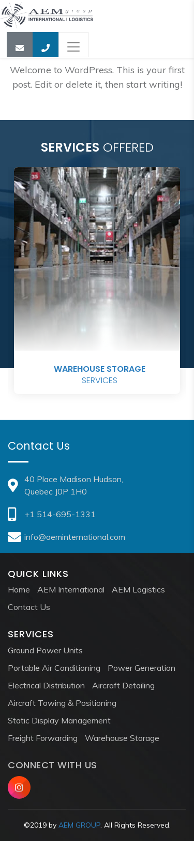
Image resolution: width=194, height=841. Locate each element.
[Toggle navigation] (73, 44)
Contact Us (29, 607)
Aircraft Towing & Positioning (62, 703)
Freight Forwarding (43, 738)
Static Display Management (59, 720)
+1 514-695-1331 (52, 514)
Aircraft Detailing (123, 685)
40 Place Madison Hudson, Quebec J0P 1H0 (65, 485)
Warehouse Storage (122, 738)
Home (19, 589)
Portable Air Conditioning (54, 668)
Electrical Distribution (46, 685)
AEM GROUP (79, 825)
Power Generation (141, 668)
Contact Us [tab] (39, 445)
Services (99, 375)
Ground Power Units (45, 650)
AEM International (71, 589)
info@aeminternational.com (66, 537)
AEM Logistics (138, 589)
